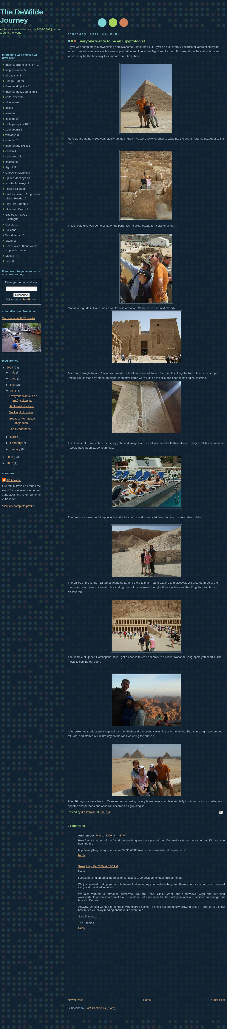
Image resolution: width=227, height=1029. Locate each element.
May (13, 384)
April (13, 390)
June (13, 378)
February (16, 443)
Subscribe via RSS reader (18, 318)
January (15, 449)
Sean (81, 866)
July (13, 372)
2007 (10, 463)
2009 (10, 367)
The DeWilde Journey (21, 16)
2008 (10, 457)
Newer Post (75, 999)
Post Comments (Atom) (100, 1008)
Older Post (218, 999)
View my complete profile (18, 506)
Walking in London (21, 412)
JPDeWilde (13, 480)
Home (147, 999)
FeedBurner (30, 299)
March (14, 436)
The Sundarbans (20, 429)
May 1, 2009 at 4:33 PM (111, 835)
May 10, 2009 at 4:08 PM (102, 866)
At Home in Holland (21, 406)
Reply (81, 855)
